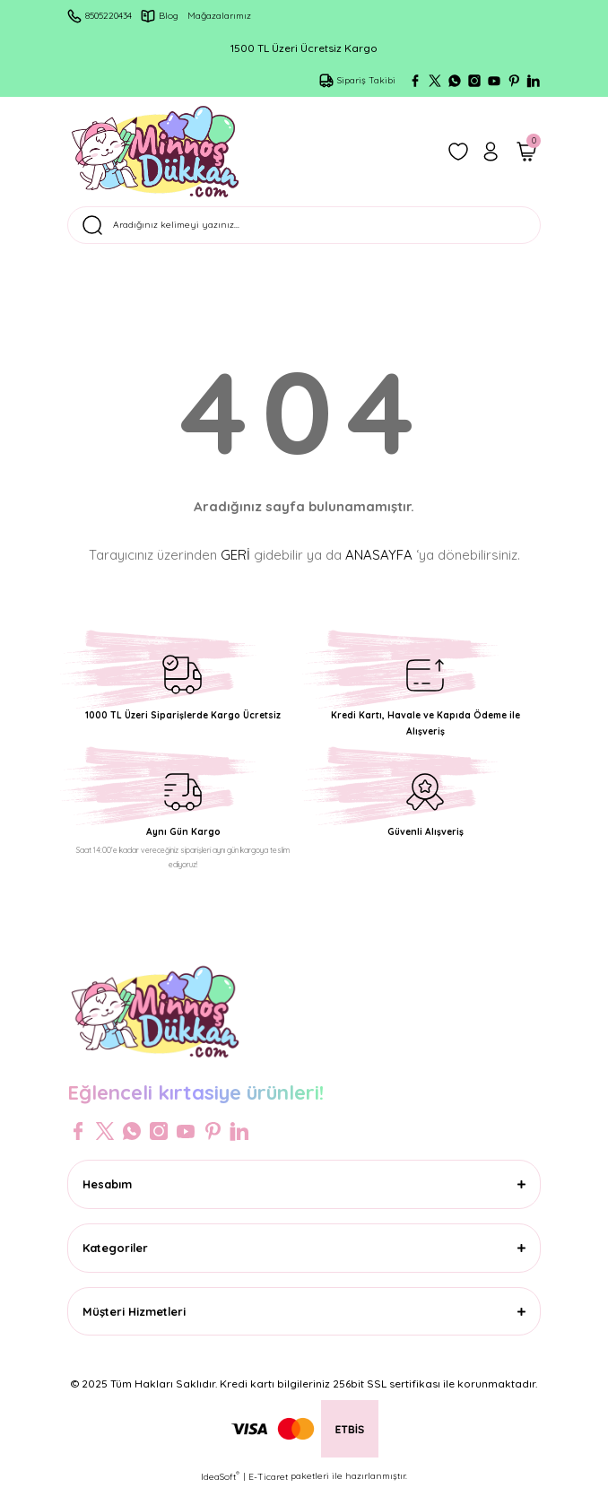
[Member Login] (490, 151)
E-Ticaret (268, 1477)
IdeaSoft (220, 1476)
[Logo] (155, 151)
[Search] (304, 225)
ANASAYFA (379, 554)
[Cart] (526, 151)
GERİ (235, 554)
